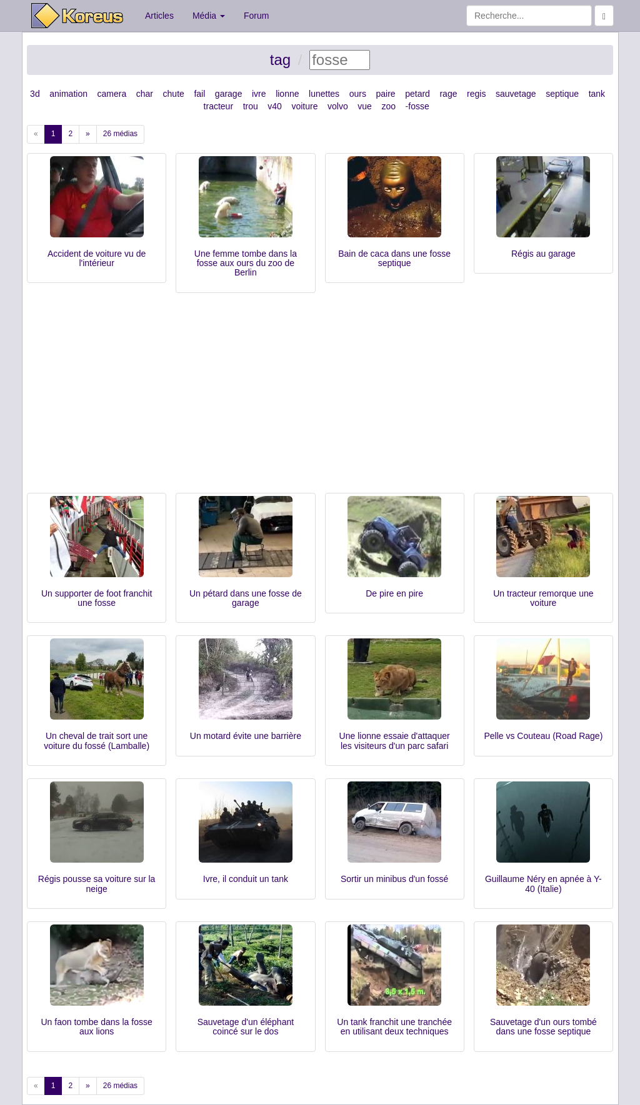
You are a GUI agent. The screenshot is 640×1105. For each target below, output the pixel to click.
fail (199, 94)
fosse (418, 106)
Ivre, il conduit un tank (245, 879)
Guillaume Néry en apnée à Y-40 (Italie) (543, 883)
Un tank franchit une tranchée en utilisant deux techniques (394, 1026)
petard (417, 94)
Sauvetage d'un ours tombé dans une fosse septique (543, 1026)
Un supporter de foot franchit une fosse (96, 598)
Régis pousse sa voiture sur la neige (97, 883)
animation (68, 94)
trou (250, 106)
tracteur (218, 106)
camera (112, 94)
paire (385, 94)
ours (357, 94)
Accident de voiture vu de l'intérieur (97, 258)
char (144, 94)
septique (562, 94)
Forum (256, 16)
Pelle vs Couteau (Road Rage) (543, 736)
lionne (287, 94)
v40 (275, 106)
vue (365, 106)
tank (597, 94)
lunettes (324, 94)
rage (448, 94)
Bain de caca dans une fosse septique (394, 258)
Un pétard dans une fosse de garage (245, 598)
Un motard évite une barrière (245, 736)
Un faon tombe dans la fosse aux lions (96, 1026)
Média (208, 16)
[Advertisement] (320, 399)
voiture (304, 106)
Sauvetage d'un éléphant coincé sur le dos (246, 1026)
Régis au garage (543, 254)
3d (35, 94)
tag (280, 59)
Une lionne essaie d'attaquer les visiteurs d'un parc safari (394, 740)
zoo (388, 106)
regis (476, 94)
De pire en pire (394, 593)
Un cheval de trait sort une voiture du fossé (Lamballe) (96, 740)
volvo (338, 106)
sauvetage (516, 94)
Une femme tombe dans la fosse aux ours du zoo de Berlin (245, 263)
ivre (259, 94)
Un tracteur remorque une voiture (543, 598)
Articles (159, 16)
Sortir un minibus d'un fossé (394, 879)
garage (228, 94)
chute (173, 94)
